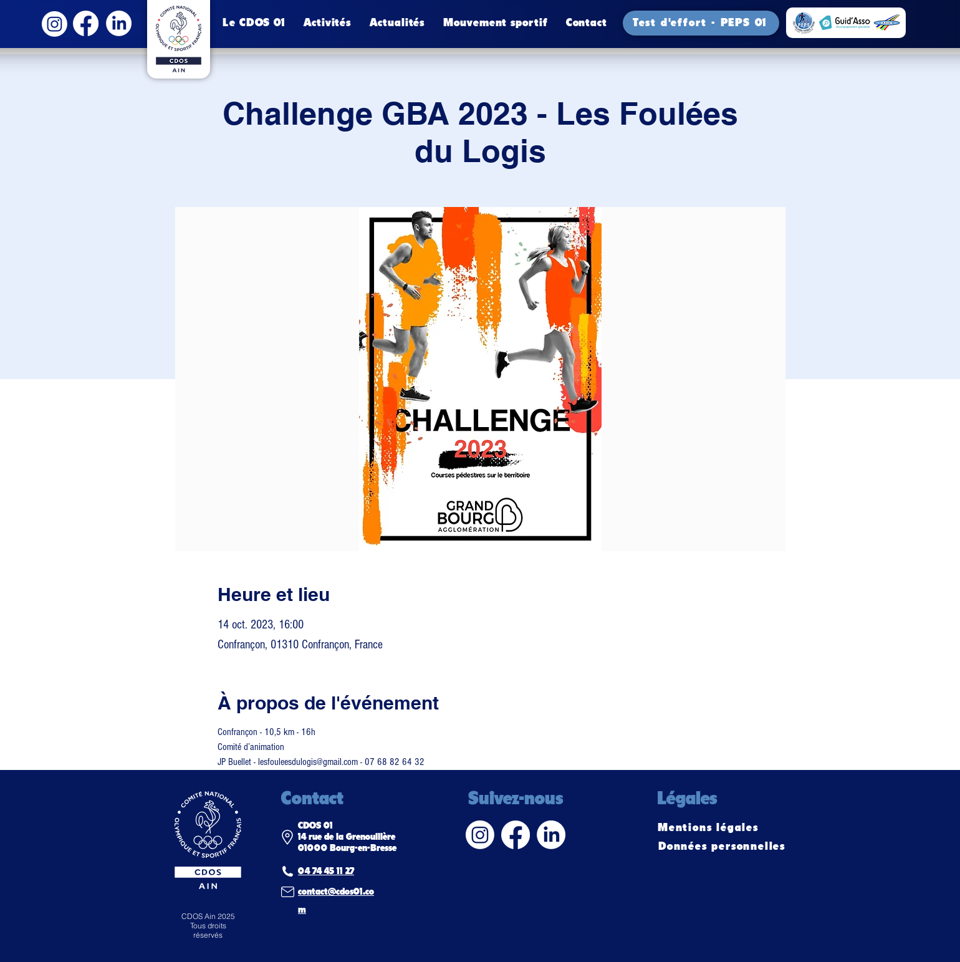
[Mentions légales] (709, 827)
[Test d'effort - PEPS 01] (701, 23)
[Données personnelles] (723, 846)
